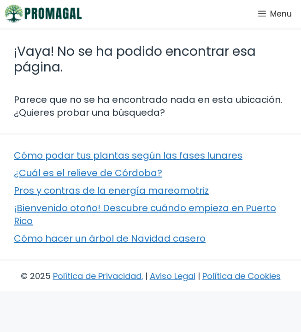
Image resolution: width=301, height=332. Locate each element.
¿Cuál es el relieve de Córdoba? (88, 172)
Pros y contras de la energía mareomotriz (111, 190)
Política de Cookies (241, 276)
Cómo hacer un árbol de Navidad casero (110, 238)
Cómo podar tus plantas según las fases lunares (128, 155)
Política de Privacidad (97, 276)
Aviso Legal (172, 276)
